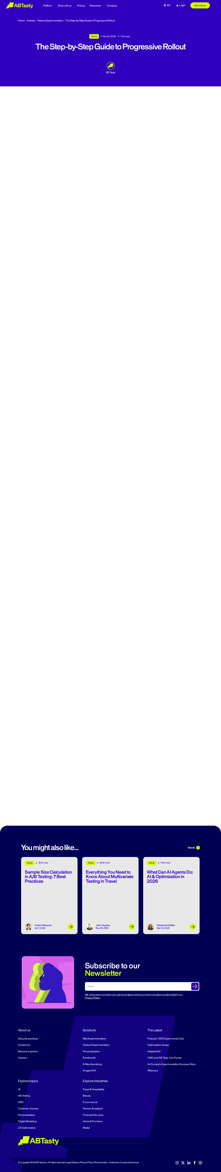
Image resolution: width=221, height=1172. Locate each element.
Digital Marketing (27, 1121)
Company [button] (112, 5)
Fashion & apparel (93, 1108)
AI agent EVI (89, 1070)
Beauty (87, 1095)
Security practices (28, 1038)
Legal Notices (72, 1162)
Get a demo (200, 5)
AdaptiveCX (154, 1051)
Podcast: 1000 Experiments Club (165, 1038)
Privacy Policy (92, 998)
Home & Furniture (92, 1121)
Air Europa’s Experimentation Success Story (171, 1064)
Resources (95, 5)
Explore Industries (95, 1081)
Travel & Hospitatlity (93, 1089)
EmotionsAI (89, 1058)
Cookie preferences (129, 1162)
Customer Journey (28, 1108)
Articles (31, 20)
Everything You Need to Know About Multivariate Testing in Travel (109, 876)
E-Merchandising (92, 1064)
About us (24, 1030)
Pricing (81, 5)
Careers (22, 1058)
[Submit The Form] (195, 986)
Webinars (152, 1070)
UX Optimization (27, 1128)
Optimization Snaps (158, 1045)
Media (86, 1128)
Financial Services (93, 1115)
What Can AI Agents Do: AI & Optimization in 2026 (170, 876)
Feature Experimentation (50, 20)
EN (168, 5)
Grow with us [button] (64, 5)
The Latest (154, 1030)
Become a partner (28, 1051)
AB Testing (24, 1095)
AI (19, 1089)
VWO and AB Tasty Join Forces (164, 1058)
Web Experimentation (94, 1038)
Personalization (91, 1051)
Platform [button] (47, 5)
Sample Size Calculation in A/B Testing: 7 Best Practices (48, 876)
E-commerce (90, 1102)
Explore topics (28, 1081)
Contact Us (24, 1045)
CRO (21, 1102)
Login (182, 5)
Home (21, 20)
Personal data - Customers (106, 1162)
